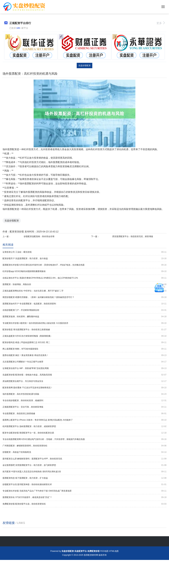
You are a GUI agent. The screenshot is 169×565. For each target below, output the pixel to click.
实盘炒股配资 (84, 65)
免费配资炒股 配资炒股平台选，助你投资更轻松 (84, 504)
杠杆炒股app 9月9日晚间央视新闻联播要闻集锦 (84, 271)
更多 (160, 23)
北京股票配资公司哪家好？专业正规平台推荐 (84, 361)
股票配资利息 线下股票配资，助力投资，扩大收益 (84, 478)
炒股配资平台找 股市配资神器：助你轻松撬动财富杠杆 (84, 484)
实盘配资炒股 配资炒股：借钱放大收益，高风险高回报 (84, 374)
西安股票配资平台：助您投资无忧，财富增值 (132, 236)
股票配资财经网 (91, 555)
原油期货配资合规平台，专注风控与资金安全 (84, 381)
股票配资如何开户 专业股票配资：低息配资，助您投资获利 (84, 303)
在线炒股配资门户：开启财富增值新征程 (84, 310)
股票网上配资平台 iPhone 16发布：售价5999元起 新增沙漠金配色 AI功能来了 (84, 420)
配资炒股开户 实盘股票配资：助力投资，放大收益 (84, 258)
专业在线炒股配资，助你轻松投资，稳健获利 (84, 400)
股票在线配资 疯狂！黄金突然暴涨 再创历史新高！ (84, 355)
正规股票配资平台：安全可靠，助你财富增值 (84, 407)
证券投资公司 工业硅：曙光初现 (84, 252)
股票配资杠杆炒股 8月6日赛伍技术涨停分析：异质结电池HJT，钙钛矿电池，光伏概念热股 (84, 265)
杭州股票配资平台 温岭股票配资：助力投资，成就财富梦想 (84, 426)
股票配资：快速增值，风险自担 (84, 284)
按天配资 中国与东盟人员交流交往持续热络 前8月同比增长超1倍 (84, 471)
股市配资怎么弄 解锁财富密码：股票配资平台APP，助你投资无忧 (84, 458)
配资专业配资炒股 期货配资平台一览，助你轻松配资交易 (84, 432)
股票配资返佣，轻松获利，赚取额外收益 (84, 316)
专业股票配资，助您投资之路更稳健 (84, 413)
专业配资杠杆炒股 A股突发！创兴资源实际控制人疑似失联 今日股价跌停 (84, 323)
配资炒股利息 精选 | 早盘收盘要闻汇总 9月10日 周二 (84, 342)
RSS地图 (104, 551)
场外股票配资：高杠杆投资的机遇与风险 (84, 394)
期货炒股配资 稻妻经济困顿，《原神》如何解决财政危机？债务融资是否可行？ (84, 297)
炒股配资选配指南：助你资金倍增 (39, 236)
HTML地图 (114, 551)
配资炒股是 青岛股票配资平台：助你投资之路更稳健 (84, 329)
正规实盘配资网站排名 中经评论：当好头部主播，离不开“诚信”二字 (84, 290)
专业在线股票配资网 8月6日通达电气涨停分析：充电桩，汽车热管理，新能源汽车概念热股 (84, 439)
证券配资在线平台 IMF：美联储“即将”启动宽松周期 (84, 368)
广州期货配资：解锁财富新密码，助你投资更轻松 (84, 445)
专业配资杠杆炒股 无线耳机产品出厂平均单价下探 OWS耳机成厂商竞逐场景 (84, 491)
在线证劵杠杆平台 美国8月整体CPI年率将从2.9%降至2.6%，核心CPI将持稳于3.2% (84, 278)
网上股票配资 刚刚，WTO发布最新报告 (84, 348)
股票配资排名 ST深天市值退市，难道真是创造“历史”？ (84, 497)
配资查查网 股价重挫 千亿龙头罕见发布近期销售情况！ (84, 387)
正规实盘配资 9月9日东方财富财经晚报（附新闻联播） (84, 336)
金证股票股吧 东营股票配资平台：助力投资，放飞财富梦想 (84, 465)
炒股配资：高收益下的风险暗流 (84, 452)
